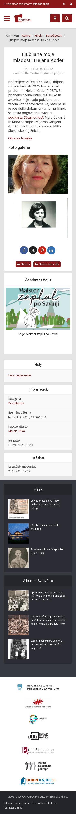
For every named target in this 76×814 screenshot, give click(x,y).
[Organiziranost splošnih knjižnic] (38, 703)
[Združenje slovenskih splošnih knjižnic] (38, 751)
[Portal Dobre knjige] (38, 781)
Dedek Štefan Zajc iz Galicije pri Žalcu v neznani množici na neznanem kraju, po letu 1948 (48, 620)
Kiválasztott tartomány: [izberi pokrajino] (26, 4)
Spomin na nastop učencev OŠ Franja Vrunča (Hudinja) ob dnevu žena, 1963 (48, 596)
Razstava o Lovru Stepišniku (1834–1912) (47, 551)
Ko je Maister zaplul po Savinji (38, 334)
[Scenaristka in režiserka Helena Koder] (38, 174)
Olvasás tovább (20, 138)
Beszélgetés (16, 403)
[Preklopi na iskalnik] (67, 18)
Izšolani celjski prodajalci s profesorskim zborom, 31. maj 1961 (46, 644)
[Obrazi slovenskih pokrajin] (38, 766)
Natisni (23, 264)
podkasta (25, 117)
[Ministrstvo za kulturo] (38, 687)
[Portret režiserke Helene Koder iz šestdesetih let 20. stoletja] (38, 218)
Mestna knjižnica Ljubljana (47, 73)
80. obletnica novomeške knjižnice (45, 527)
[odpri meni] (7, 18)
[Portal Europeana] (38, 719)
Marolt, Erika (16, 431)
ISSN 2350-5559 (13, 807)
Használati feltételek (44, 803)
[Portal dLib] (38, 736)
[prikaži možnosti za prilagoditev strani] (64, 4)
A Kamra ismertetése (17, 803)
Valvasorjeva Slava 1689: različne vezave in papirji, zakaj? (45, 504)
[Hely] (55, 18)
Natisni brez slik (47, 264)
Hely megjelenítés (19, 375)
